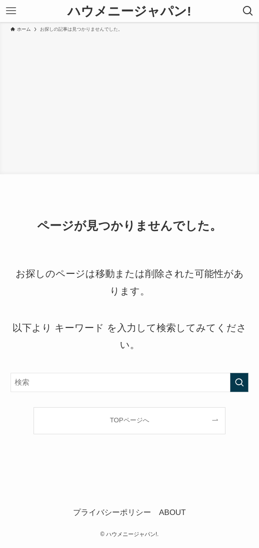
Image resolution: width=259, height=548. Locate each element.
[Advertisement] (129, 102)
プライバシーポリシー (112, 512)
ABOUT (172, 512)
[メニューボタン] (11, 11)
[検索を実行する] (239, 382)
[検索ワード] (130, 382)
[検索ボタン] (248, 11)
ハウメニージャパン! (129, 11)
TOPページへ (129, 420)
